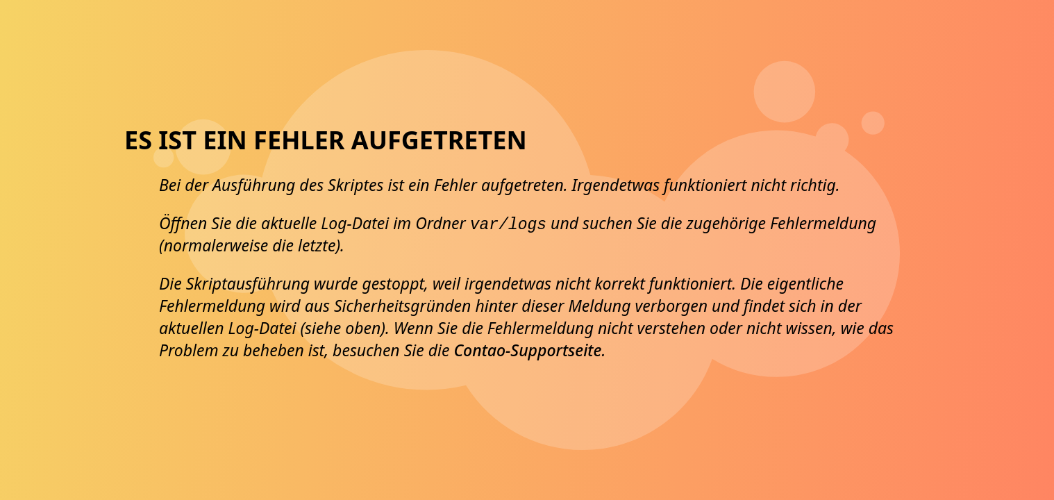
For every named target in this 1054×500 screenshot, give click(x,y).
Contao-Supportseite (527, 350)
